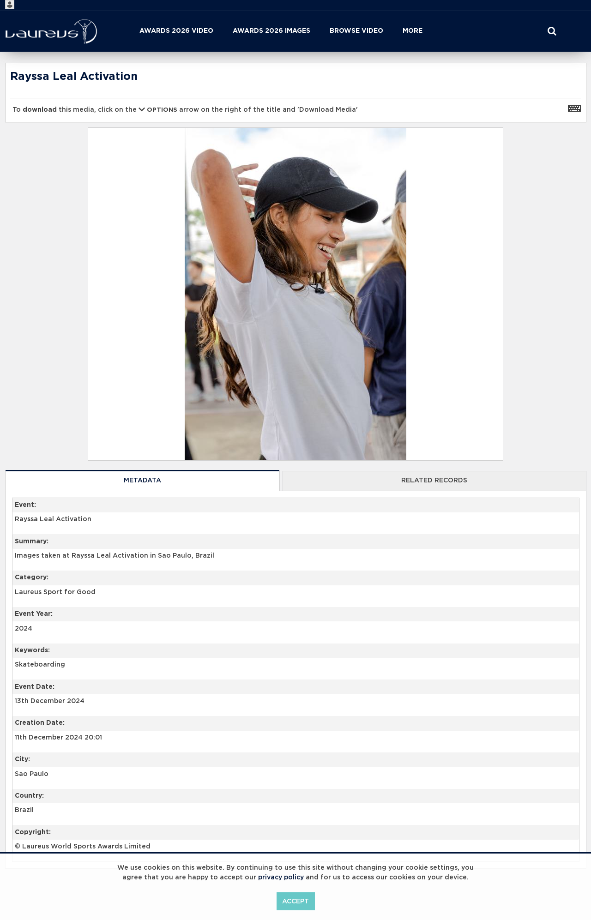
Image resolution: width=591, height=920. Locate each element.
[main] (295, 489)
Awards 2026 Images (271, 31)
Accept (295, 901)
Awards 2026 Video (176, 31)
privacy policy (281, 877)
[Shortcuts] (574, 108)
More (412, 31)
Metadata (142, 480)
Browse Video (356, 31)
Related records (434, 480)
